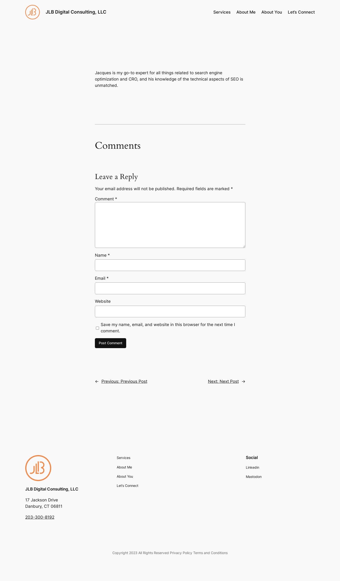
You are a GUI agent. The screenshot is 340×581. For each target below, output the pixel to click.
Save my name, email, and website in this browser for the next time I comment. (168, 327)
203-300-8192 (39, 517)
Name (102, 255)
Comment (106, 198)
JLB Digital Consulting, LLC (76, 12)
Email (102, 278)
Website (103, 301)
